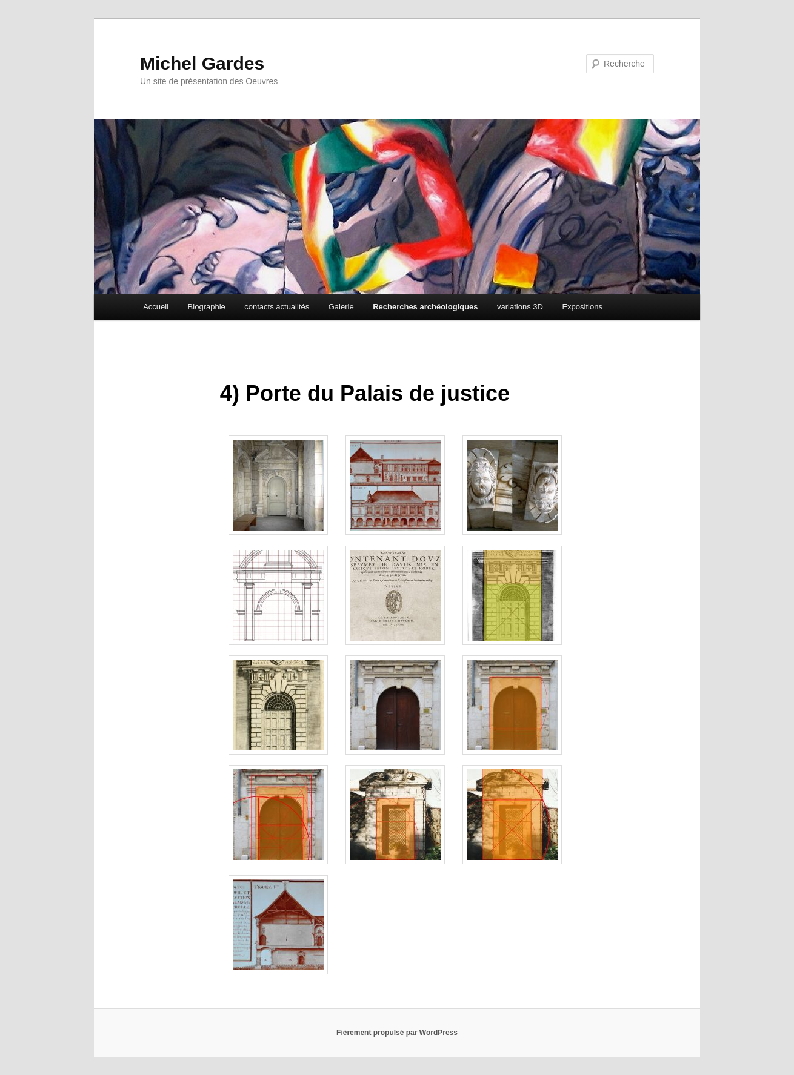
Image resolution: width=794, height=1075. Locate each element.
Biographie (206, 306)
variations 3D (520, 306)
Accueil (155, 306)
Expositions (582, 306)
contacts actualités (276, 306)
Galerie (341, 306)
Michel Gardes (202, 63)
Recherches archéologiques (425, 306)
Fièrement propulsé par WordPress (397, 1032)
